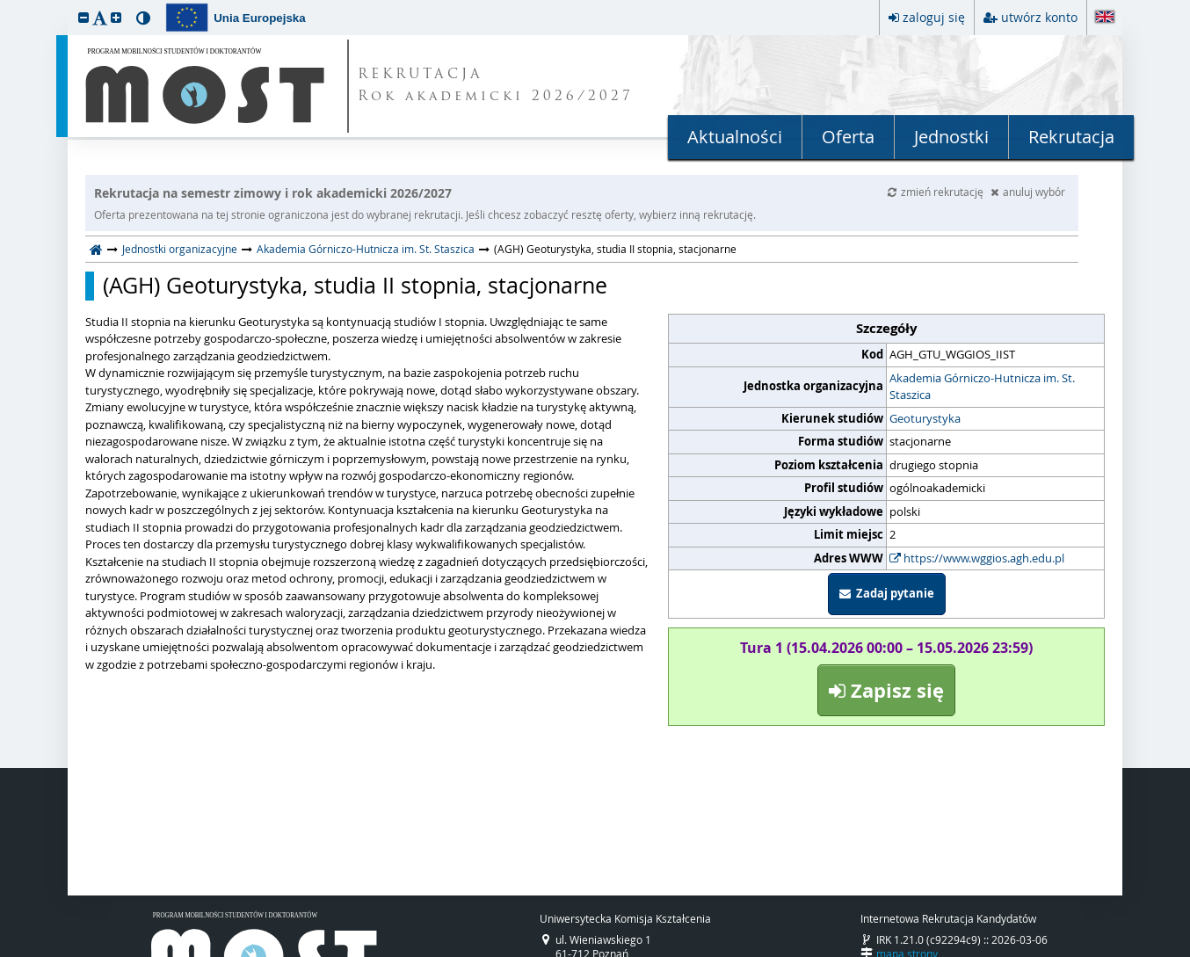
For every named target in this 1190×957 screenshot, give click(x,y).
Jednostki (951, 137)
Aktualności (734, 137)
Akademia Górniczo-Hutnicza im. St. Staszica (366, 249)
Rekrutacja (1071, 137)
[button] (83, 17)
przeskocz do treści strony (4, 4)
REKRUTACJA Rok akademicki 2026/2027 (496, 86)
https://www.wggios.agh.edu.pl (976, 558)
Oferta (848, 137)
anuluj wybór (1027, 192)
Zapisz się (886, 690)
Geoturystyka (925, 418)
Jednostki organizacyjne (179, 249)
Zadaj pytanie (886, 593)
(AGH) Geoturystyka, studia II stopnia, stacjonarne (355, 286)
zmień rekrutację (937, 192)
